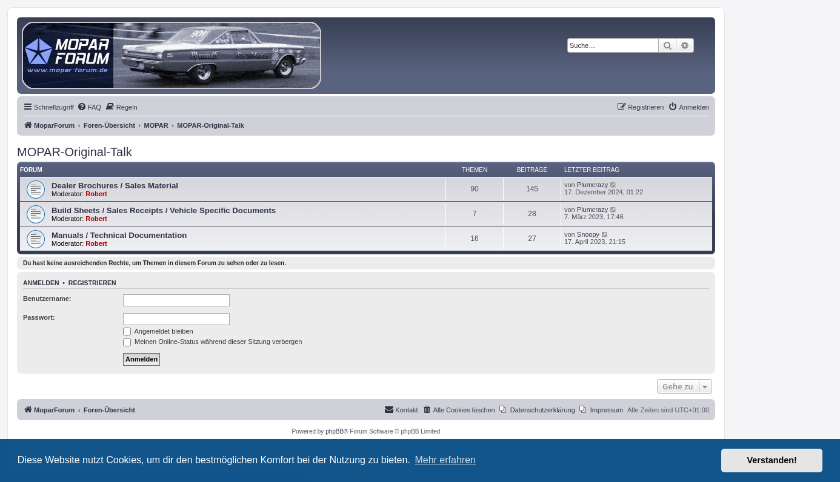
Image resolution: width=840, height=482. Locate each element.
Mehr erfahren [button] (445, 460)
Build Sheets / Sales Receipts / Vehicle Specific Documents (164, 210)
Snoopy (588, 234)
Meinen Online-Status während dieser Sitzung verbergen (212, 341)
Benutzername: (47, 298)
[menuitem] (89, 107)
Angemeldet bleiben (158, 331)
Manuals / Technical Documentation (119, 235)
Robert (96, 193)
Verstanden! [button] (772, 460)
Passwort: (39, 317)
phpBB (334, 431)
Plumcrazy (592, 184)
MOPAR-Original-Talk (74, 152)
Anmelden (41, 282)
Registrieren (92, 282)
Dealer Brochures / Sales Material (115, 185)
